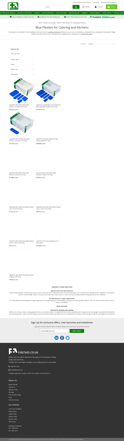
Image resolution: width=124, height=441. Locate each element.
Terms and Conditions (15, 409)
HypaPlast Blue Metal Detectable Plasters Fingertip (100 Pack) (21, 276)
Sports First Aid (74, 13)
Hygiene (84, 13)
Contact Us (12, 387)
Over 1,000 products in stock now (75, 16)
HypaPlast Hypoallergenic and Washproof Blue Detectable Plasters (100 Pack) (48, 106)
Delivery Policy (13, 416)
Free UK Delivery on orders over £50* (22, 16)
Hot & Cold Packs (48, 13)
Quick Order (96, 2)
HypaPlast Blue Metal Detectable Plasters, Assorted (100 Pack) (19, 106)
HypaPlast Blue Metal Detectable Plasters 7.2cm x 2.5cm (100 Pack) (48, 208)
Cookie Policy (12, 414)
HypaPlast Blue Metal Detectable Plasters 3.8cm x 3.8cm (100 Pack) (21, 242)
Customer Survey (14, 400)
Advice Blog (107, 13)
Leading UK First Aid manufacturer (48, 16)
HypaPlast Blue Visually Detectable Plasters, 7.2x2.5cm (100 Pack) (19, 140)
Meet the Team (13, 390)
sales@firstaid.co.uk (17, 370)
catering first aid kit (86, 34)
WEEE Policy (12, 422)
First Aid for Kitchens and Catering (62, 310)
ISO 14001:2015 (13, 431)
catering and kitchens (54, 32)
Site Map (11, 392)
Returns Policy (13, 419)
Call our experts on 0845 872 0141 (82, 2)
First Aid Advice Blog (15, 395)
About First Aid (13, 384)
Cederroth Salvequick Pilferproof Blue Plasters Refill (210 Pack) (47, 140)
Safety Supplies (95, 13)
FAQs (10, 397)
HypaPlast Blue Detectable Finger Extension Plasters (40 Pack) (46, 174)
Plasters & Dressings (25, 13)
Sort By (90, 44)
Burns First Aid (61, 13)
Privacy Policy (13, 411)
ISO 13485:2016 (13, 428)
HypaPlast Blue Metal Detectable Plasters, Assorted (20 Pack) (19, 174)
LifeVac (36, 13)
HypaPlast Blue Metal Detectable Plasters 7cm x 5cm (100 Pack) (21, 208)
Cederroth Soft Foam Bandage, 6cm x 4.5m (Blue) (47, 242)
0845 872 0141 (15, 366)
